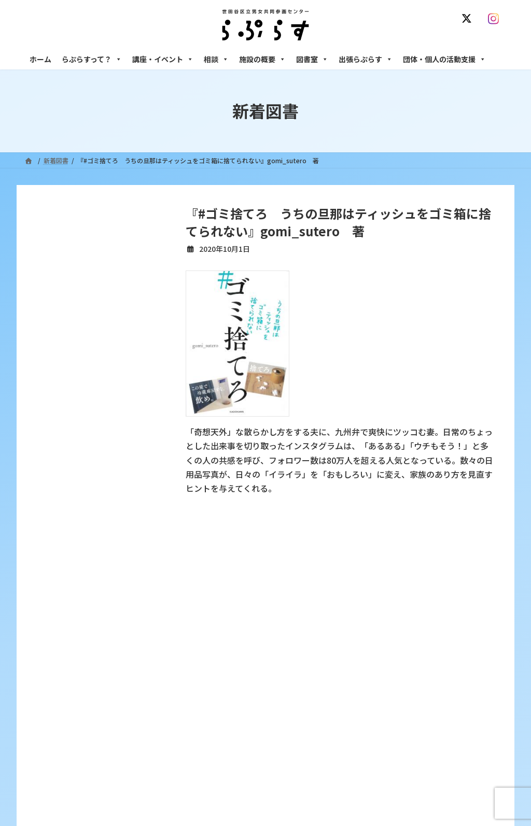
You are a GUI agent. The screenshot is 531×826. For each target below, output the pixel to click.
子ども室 (381, 781)
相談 (216, 59)
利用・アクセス (224, 646)
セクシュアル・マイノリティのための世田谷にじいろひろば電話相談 (437, 668)
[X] (468, 18)
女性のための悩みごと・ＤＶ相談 (415, 628)
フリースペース (390, 744)
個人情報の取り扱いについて (456, 566)
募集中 (212, 682)
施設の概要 (262, 59)
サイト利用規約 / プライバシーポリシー (270, 566)
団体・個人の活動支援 (444, 59)
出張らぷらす (366, 59)
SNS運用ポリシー (370, 566)
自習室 (378, 763)
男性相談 (381, 691)
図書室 (312, 59)
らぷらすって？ (92, 59)
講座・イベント (162, 59)
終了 (209, 700)
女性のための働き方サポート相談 (415, 646)
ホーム (40, 59)
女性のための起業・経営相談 (409, 709)
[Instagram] (495, 18)
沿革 (209, 628)
